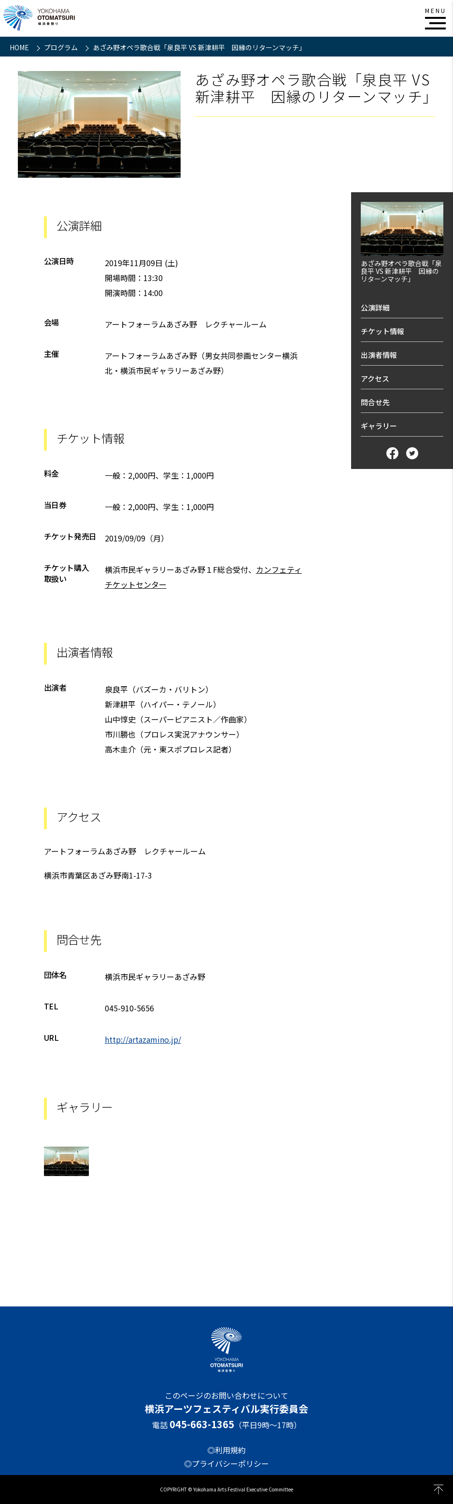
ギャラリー (379, 426)
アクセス (375, 378)
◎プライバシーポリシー (226, 1463)
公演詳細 (375, 307)
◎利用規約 (226, 1450)
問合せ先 (375, 402)
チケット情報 (382, 331)
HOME (20, 47)
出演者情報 (379, 355)
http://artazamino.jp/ (143, 1039)
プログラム (61, 47)
